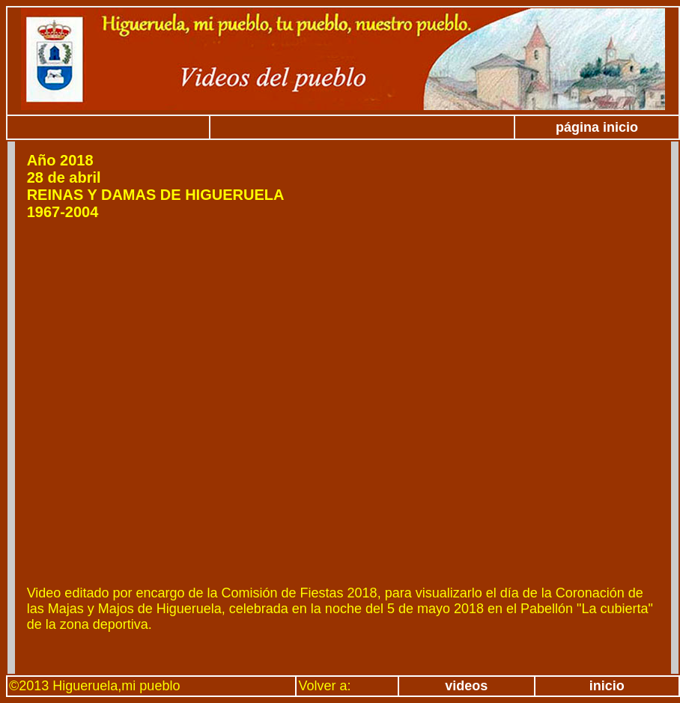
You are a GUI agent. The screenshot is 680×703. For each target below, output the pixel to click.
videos (466, 685)
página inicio (597, 127)
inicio (607, 685)
